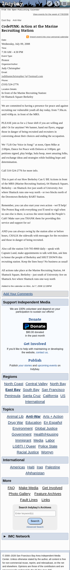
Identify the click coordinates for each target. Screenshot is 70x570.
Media (38, 440)
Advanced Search (35, 527)
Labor (50, 440)
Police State (48, 446)
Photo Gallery (19, 494)
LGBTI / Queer (24, 446)
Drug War (15, 423)
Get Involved (52, 488)
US (62, 396)
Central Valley (37, 384)
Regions (10, 377)
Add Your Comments (18, 294)
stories (25, 365)
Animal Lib (15, 416)
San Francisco (53, 390)
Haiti (30, 467)
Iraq (40, 467)
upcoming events (47, 365)
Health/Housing (46, 434)
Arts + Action (53, 416)
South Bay (31, 390)
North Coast (13, 384)
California (50, 396)
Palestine (52, 467)
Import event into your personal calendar (47, 37)
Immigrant (23, 440)
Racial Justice (28, 452)
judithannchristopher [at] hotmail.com (22, 76)
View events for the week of (50, 14)
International (35, 402)
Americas (17, 467)
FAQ (11, 488)
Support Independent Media (26, 302)
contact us (42, 352)
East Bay (6, 20)
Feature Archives (47, 494)
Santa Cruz (32, 396)
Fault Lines (29, 500)
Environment (22, 428)
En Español (53, 423)
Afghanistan (34, 473)
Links (45, 500)
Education (33, 423)
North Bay (58, 384)
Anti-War (17, 20)
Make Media (28, 488)
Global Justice (46, 428)
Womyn (47, 452)
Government (21, 434)
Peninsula (12, 396)
